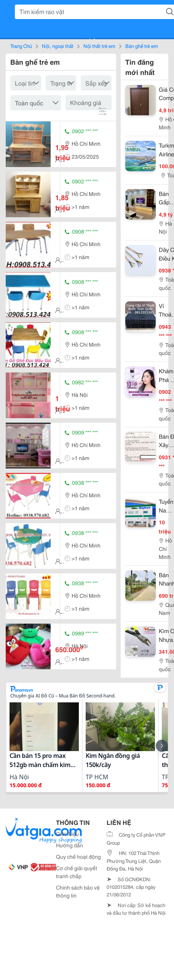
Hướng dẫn (69, 845)
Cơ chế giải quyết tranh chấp (76, 872)
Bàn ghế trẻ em (141, 45)
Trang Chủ (21, 45)
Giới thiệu (67, 833)
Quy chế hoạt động (78, 856)
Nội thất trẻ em (99, 45)
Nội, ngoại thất (57, 45)
